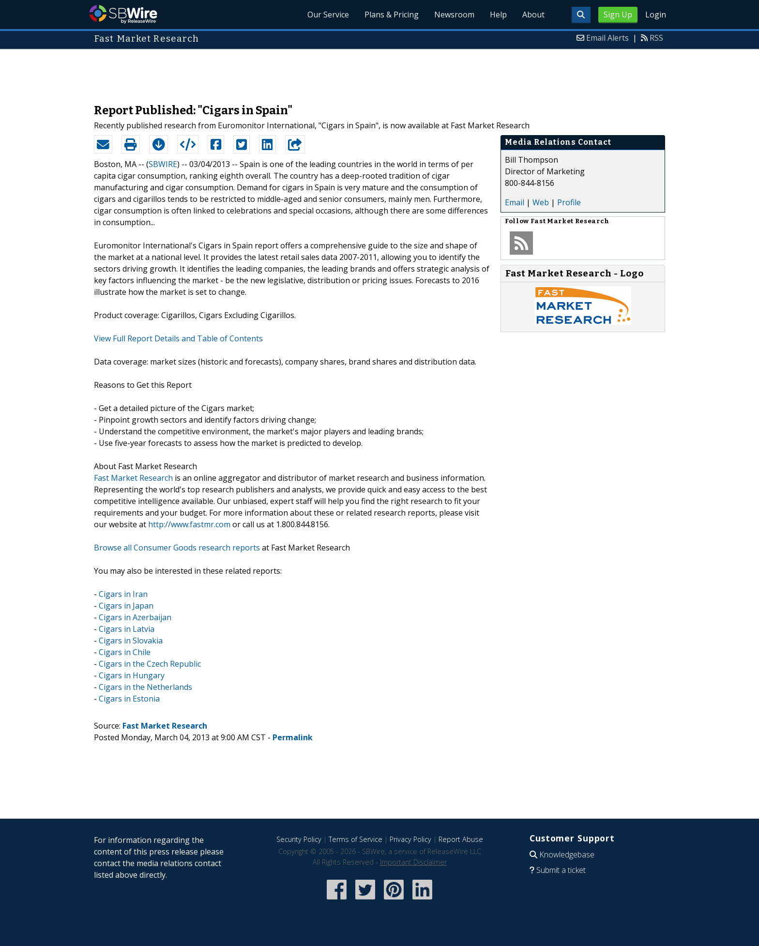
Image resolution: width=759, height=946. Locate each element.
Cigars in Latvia (126, 629)
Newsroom (454, 14)
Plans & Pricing (391, 14)
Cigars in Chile (125, 652)
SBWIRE (163, 164)
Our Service (328, 14)
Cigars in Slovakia (131, 640)
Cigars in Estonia (129, 698)
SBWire (123, 14)
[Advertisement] (379, 71)
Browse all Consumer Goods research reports (177, 547)
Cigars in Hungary (132, 675)
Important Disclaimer (413, 862)
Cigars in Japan (126, 605)
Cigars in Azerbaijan (135, 617)
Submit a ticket (561, 870)
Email (514, 202)
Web (540, 202)
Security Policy (298, 839)
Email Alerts (607, 37)
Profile (569, 202)
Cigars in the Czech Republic (150, 663)
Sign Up (618, 14)
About (533, 14)
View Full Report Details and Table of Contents (178, 338)
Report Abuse (461, 839)
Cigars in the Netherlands (145, 687)
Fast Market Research (133, 478)
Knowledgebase (566, 854)
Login (655, 14)
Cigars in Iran (123, 594)
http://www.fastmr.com (189, 524)
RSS (656, 37)
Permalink (293, 737)
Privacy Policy (410, 839)
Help (498, 14)
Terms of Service (355, 839)
